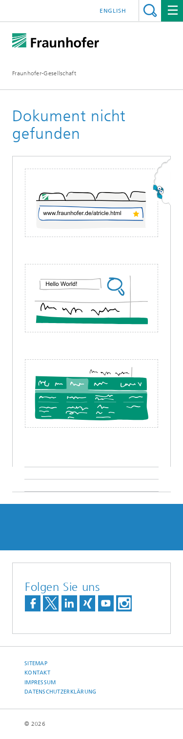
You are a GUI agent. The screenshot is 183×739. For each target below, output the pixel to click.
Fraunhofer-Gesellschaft (44, 73)
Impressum (40, 682)
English (113, 10)
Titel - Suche (150, 10)
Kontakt (37, 673)
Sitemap (35, 663)
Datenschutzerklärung (60, 692)
